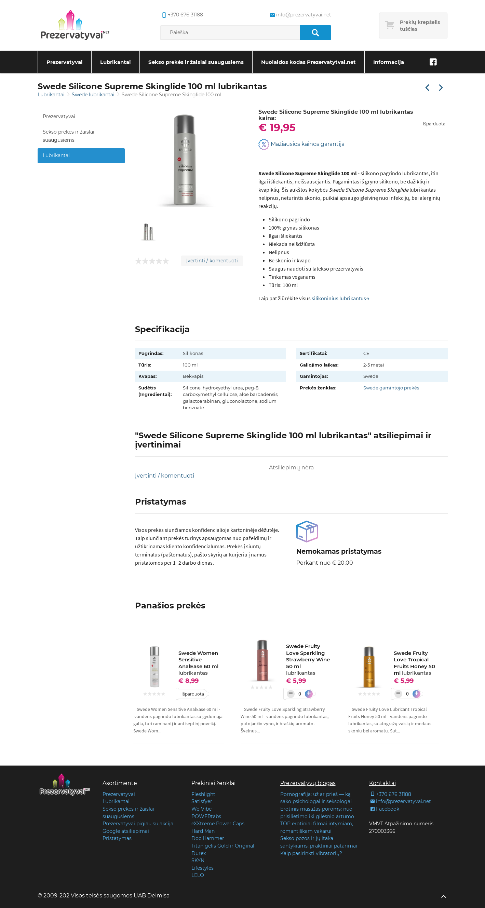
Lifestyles (202, 868)
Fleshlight (203, 794)
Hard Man (203, 831)
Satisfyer (201, 801)
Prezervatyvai (64, 62)
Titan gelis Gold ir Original (222, 846)
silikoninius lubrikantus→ (340, 298)
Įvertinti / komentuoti (212, 261)
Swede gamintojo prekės (391, 387)
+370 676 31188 (390, 794)
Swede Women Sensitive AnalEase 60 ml (198, 663)
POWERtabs (206, 816)
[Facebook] (433, 62)
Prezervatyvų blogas (308, 783)
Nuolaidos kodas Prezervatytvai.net (308, 62)
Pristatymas (117, 838)
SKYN (197, 860)
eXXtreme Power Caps (217, 824)
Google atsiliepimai (126, 831)
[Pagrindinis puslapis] (75, 26)
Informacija (388, 62)
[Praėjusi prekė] (427, 88)
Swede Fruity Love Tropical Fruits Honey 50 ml (414, 663)
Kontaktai (382, 783)
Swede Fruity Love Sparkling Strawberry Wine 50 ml (308, 659)
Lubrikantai (115, 62)
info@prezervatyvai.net (400, 801)
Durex (198, 853)
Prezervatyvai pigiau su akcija (138, 824)
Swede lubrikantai (94, 95)
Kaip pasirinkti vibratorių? (311, 853)
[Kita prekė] (441, 88)
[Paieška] (315, 32)
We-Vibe (201, 809)
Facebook (384, 809)
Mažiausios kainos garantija (301, 144)
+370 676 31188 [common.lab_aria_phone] (181, 15)
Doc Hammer (207, 838)
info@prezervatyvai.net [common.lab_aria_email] (300, 15)
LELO (197, 875)
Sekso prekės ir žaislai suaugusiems (196, 62)
